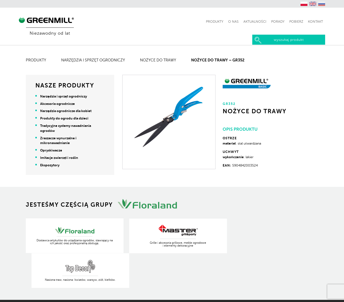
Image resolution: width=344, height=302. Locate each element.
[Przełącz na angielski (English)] (313, 4)
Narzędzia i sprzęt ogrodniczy (93, 60)
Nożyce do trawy (158, 60)
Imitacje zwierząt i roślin (59, 158)
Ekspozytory (50, 165)
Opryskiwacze (51, 150)
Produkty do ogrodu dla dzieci (64, 118)
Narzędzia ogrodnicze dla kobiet (66, 111)
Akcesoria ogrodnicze (57, 104)
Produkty (36, 60)
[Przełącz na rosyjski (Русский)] (321, 4)
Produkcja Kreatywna (302, 295)
